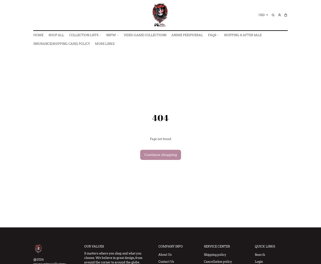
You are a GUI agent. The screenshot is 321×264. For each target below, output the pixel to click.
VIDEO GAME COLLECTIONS (145, 35)
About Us (165, 254)
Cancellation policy (218, 261)
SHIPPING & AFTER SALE (243, 35)
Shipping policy (215, 254)
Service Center (217, 246)
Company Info (170, 246)
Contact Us (166, 261)
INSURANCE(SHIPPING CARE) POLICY (61, 43)
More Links (104, 43)
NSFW (111, 35)
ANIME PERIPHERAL (187, 35)
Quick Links (265, 246)
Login (259, 261)
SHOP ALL (56, 35)
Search (260, 254)
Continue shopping (160, 155)
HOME (38, 35)
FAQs (212, 35)
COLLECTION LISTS (83, 35)
